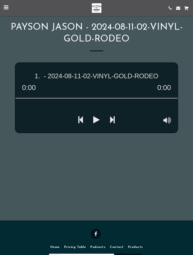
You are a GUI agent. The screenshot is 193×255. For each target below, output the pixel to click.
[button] (6, 8)
